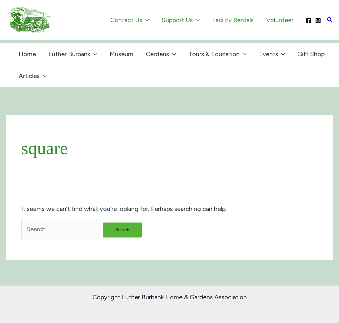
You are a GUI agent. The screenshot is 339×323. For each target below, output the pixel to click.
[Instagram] (318, 20)
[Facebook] (309, 20)
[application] (145, 20)
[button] (330, 20)
